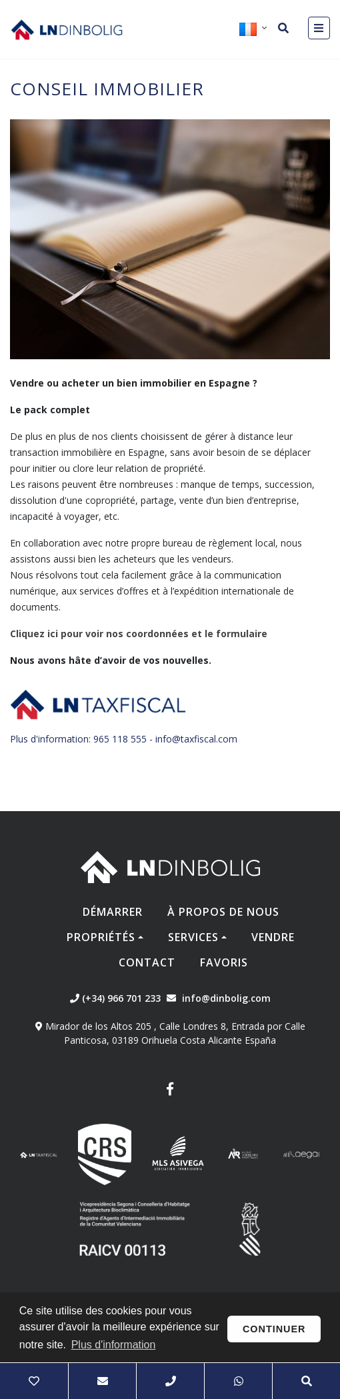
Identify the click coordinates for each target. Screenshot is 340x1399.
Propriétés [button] (101, 937)
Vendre (273, 937)
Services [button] (193, 937)
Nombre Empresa (66, 29)
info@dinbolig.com (226, 998)
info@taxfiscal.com (196, 738)
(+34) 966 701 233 (115, 998)
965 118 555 (120, 738)
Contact (147, 962)
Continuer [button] (274, 1329)
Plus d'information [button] (113, 1344)
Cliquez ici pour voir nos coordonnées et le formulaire (138, 633)
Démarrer (113, 911)
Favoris (224, 962)
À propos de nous (223, 911)
